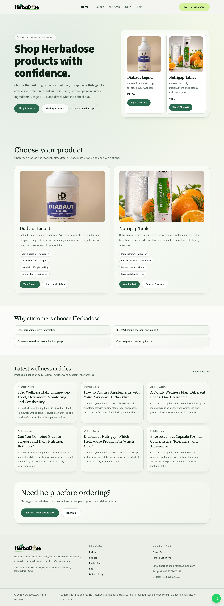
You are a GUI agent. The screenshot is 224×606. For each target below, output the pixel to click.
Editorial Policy (96, 574)
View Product (29, 284)
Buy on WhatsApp (138, 102)
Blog (139, 7)
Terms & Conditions (162, 557)
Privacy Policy (159, 552)
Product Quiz (95, 563)
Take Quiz (71, 513)
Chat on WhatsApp (85, 108)
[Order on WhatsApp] (216, 598)
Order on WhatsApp (194, 7)
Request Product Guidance (40, 512)
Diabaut (99, 7)
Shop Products (27, 108)
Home (85, 7)
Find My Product (55, 108)
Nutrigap (114, 7)
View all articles (201, 371)
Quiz (128, 7)
